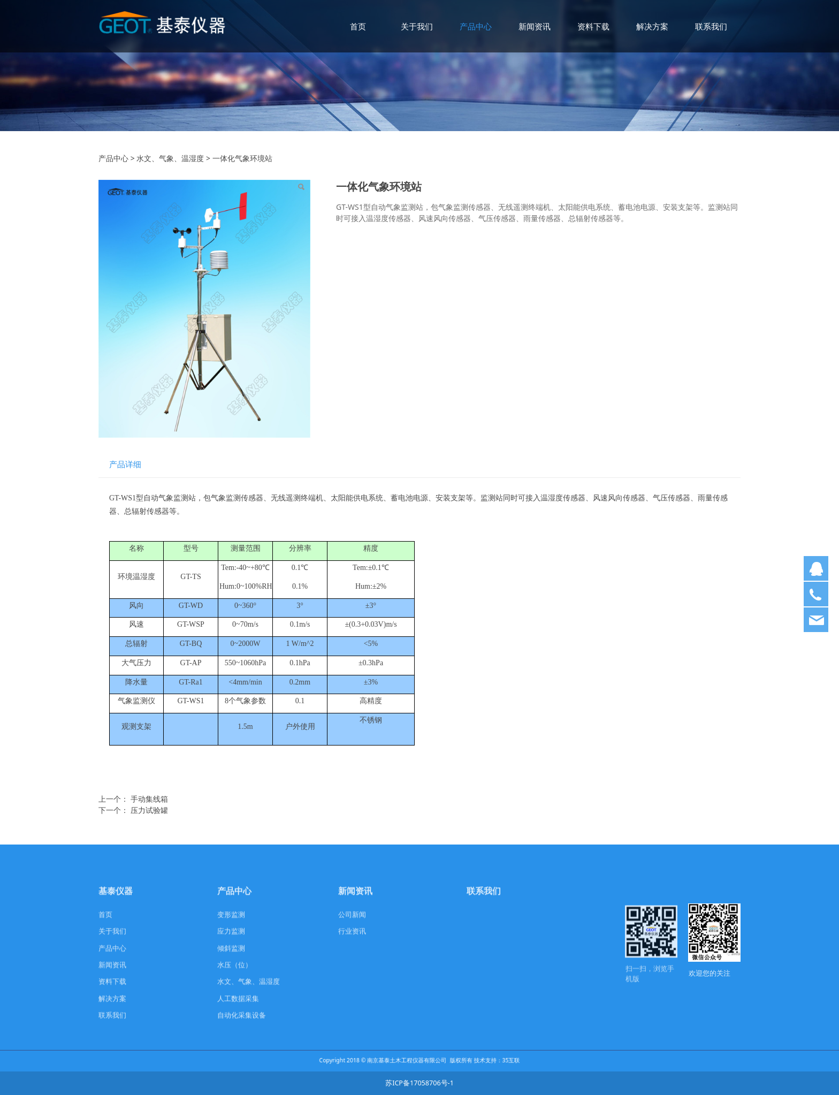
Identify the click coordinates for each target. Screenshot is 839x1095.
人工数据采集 (238, 1007)
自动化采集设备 (241, 1023)
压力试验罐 (149, 810)
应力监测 (231, 939)
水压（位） (234, 973)
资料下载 (593, 26)
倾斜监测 (231, 956)
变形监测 (231, 922)
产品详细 (125, 464)
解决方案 (652, 26)
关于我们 (417, 26)
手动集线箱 (149, 799)
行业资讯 (352, 939)
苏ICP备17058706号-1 (419, 1083)
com (548, 980)
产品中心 (476, 26)
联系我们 (711, 26)
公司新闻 (352, 922)
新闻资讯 (534, 26)
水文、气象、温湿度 (170, 158)
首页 (358, 26)
